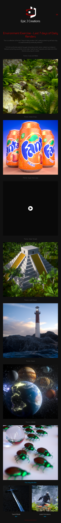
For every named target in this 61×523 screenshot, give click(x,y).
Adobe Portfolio (33, 520)
